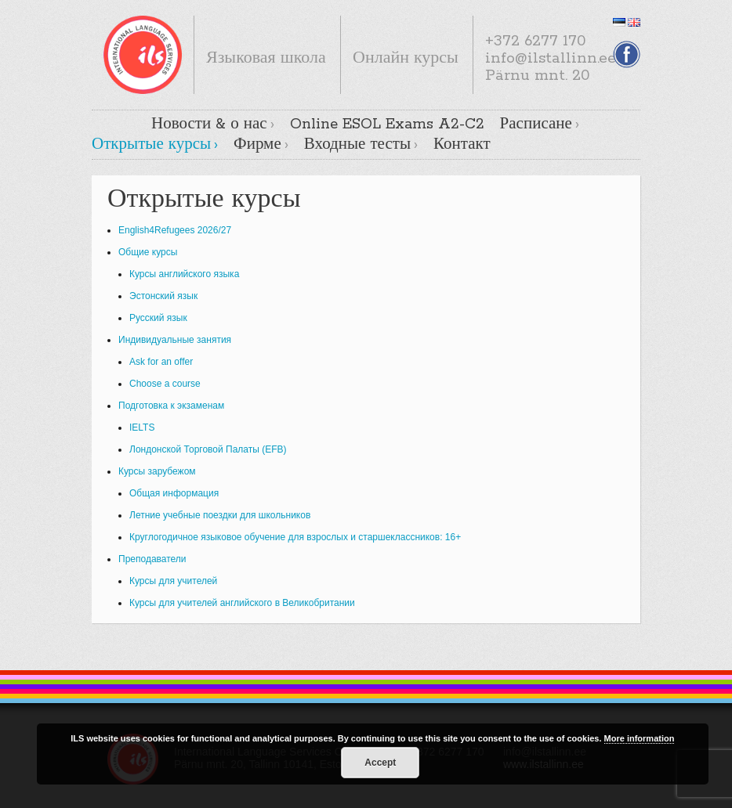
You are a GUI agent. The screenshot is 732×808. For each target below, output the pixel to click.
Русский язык (158, 317)
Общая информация (174, 493)
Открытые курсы (151, 144)
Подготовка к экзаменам (171, 405)
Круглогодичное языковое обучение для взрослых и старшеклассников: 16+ (295, 537)
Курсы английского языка (184, 274)
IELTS (141, 427)
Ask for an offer (161, 361)
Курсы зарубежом (157, 471)
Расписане (536, 124)
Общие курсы (147, 252)
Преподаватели (152, 559)
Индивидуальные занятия (174, 339)
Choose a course (165, 383)
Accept (380, 762)
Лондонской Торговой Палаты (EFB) (208, 449)
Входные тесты (357, 144)
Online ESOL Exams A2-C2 (387, 124)
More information (639, 738)
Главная (122, 123)
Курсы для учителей (173, 580)
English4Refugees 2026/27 (174, 230)
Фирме (257, 144)
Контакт (462, 144)
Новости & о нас (209, 124)
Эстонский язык (163, 295)
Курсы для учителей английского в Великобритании (242, 602)
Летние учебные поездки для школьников (219, 515)
